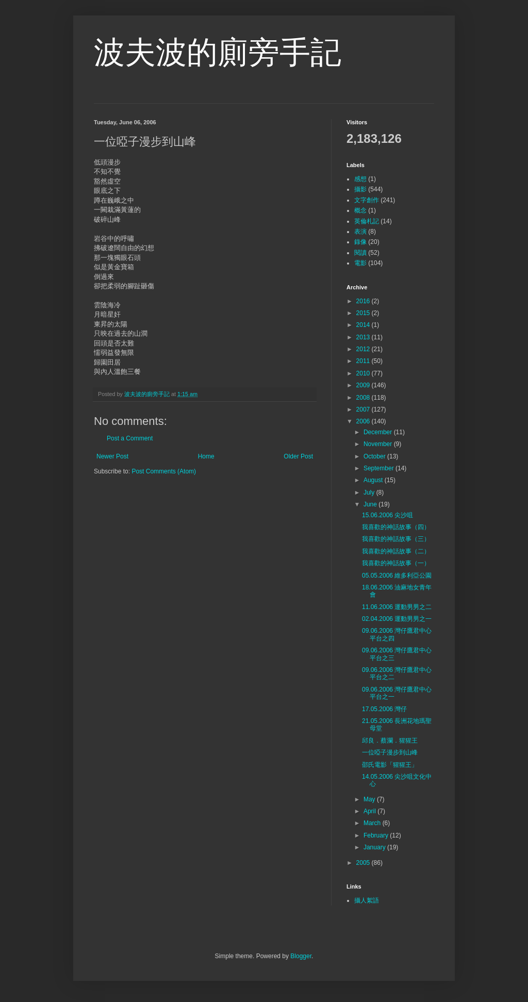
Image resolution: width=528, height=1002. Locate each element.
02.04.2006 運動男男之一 (397, 618)
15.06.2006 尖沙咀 (387, 515)
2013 (364, 337)
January (375, 847)
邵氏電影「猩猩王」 (390, 764)
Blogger (300, 956)
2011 (364, 361)
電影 (360, 263)
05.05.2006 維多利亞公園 (397, 575)
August (374, 480)
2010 (364, 373)
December (379, 432)
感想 (360, 179)
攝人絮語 (366, 900)
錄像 (360, 241)
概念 (360, 210)
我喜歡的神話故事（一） (396, 563)
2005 (364, 862)
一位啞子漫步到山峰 (390, 752)
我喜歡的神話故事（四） (396, 527)
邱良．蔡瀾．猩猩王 (390, 740)
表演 (360, 231)
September (379, 468)
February (377, 835)
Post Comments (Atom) (163, 471)
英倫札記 (366, 221)
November (379, 444)
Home (206, 456)
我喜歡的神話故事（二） (396, 551)
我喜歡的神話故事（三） (396, 539)
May (370, 799)
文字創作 (366, 200)
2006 (364, 421)
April (370, 811)
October (375, 456)
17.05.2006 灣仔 (384, 709)
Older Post (298, 456)
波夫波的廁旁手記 (217, 52)
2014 (364, 324)
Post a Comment (130, 438)
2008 (364, 397)
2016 (364, 301)
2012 (364, 349)
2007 (364, 409)
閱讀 (360, 252)
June (371, 504)
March (373, 823)
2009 (364, 385)
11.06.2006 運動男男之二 (397, 607)
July (370, 492)
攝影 (360, 189)
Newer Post (112, 456)
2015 (364, 313)
